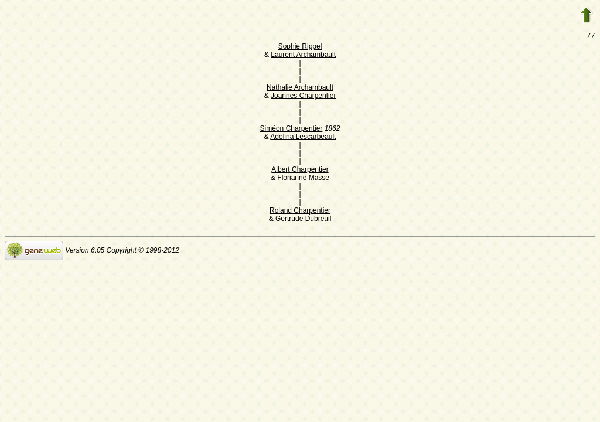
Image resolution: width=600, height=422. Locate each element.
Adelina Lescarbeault (303, 138)
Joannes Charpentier (303, 97)
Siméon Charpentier (291, 129)
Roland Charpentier (300, 211)
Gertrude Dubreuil (303, 220)
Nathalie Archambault (300, 88)
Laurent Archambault (303, 56)
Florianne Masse (303, 179)
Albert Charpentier (299, 170)
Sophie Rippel (300, 47)
